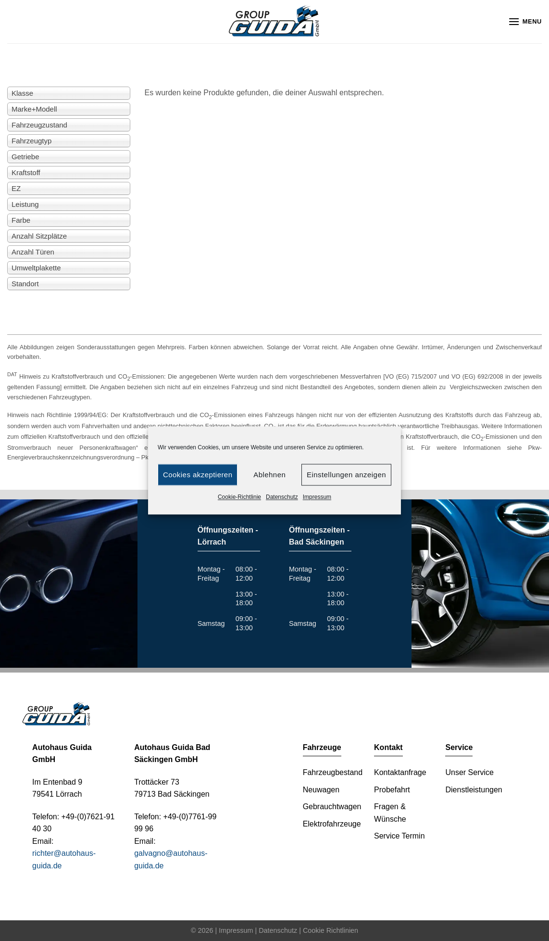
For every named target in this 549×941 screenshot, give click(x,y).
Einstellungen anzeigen (346, 474)
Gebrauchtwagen (332, 806)
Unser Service (469, 772)
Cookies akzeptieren (197, 474)
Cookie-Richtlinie (239, 497)
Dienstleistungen (473, 790)
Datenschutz (282, 497)
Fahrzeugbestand (333, 772)
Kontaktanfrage (400, 772)
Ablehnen (269, 474)
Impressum (317, 497)
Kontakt (388, 747)
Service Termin (399, 836)
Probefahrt (392, 790)
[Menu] (525, 21)
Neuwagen (321, 790)
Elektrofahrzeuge (332, 824)
